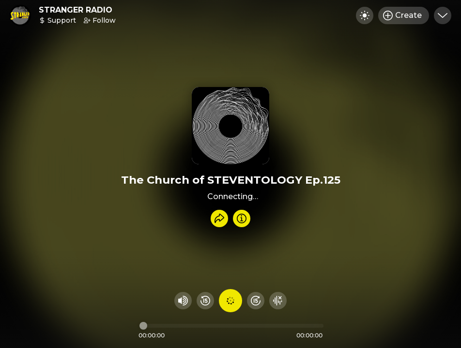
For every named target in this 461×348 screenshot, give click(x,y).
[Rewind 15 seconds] (205, 300)
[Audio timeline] (231, 326)
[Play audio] (230, 300)
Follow (100, 20)
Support (57, 20)
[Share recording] (219, 218)
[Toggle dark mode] (364, 15)
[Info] (241, 218)
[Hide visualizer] (278, 300)
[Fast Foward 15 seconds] (255, 300)
